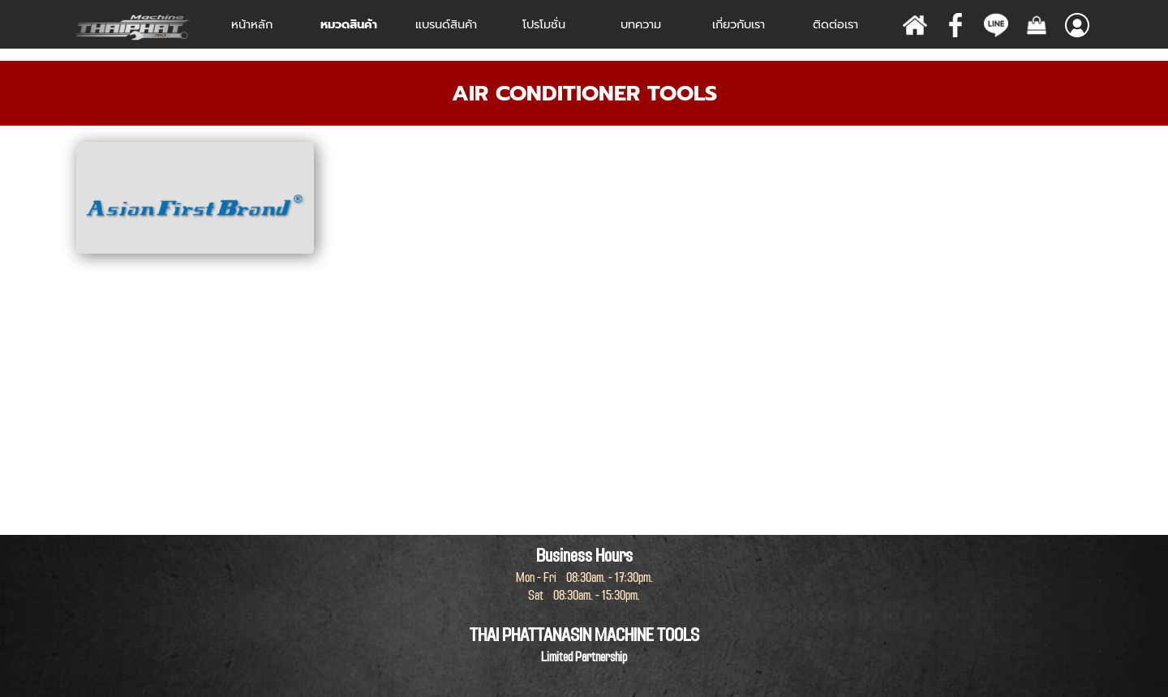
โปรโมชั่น (543, 24)
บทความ (640, 24)
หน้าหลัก (252, 24)
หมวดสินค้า (348, 24)
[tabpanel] (584, 93)
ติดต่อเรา (835, 24)
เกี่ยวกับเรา (738, 24)
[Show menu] (1077, 25)
